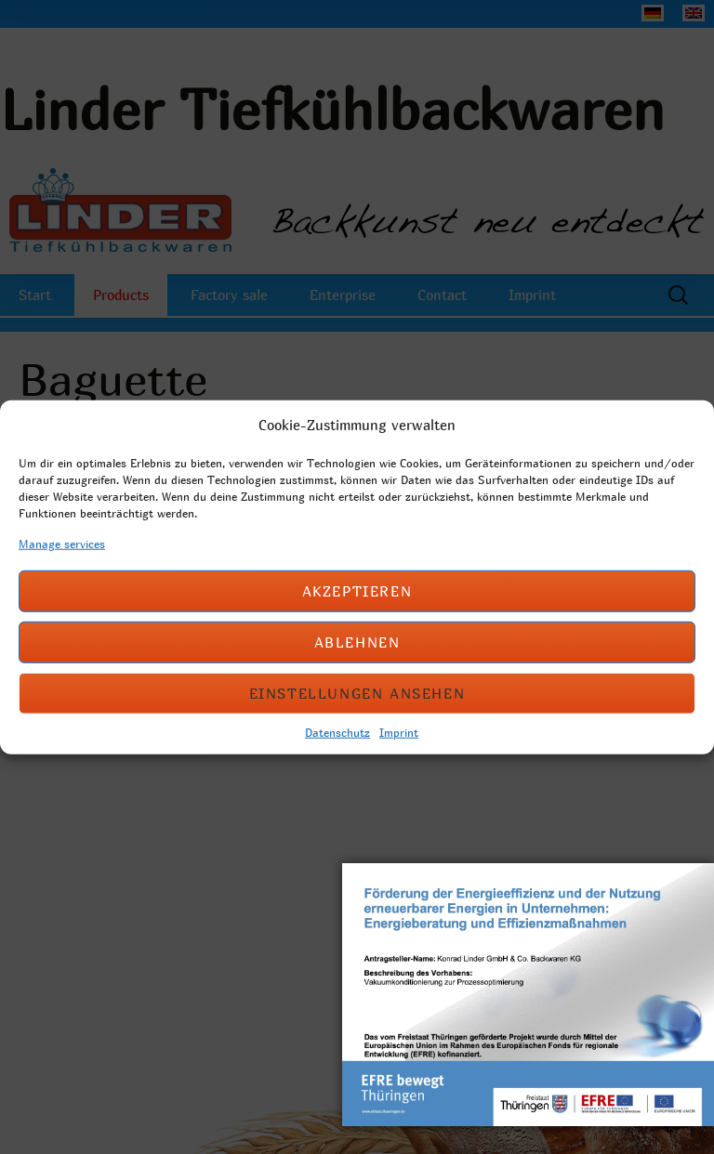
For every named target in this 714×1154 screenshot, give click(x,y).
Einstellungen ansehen (357, 693)
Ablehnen (357, 642)
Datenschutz (337, 731)
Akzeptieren (357, 591)
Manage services (62, 542)
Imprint (398, 731)
